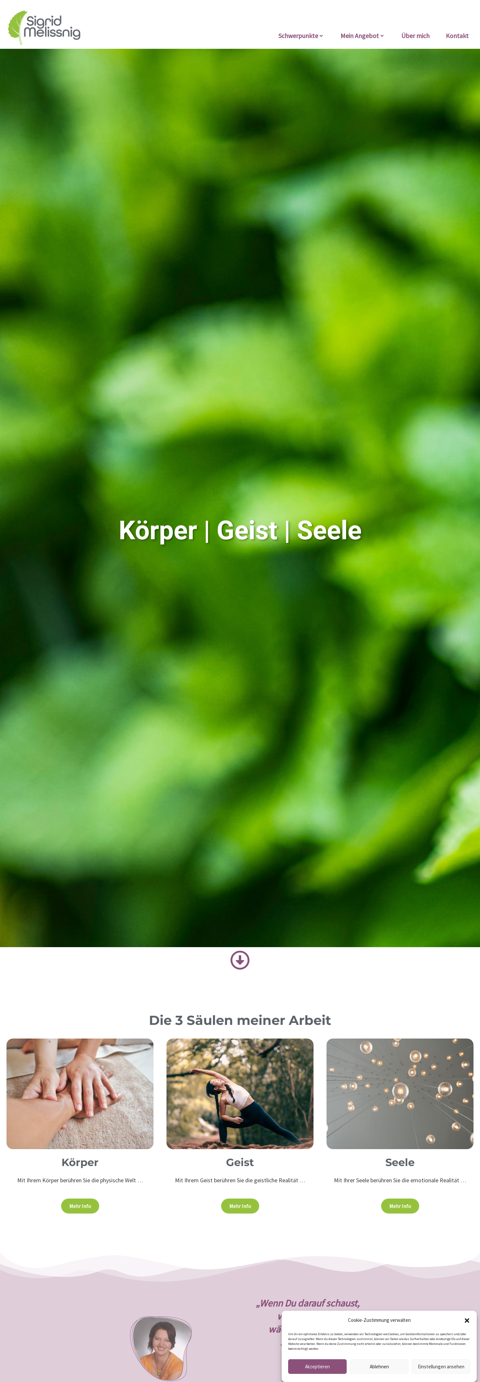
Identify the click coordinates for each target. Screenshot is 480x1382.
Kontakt (457, 36)
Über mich (415, 36)
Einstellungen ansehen (441, 1366)
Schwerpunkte (300, 36)
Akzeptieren (317, 1366)
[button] (467, 1320)
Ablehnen (379, 1366)
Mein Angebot (361, 36)
